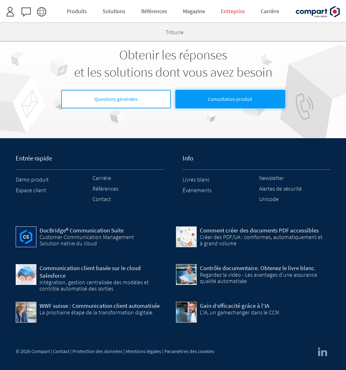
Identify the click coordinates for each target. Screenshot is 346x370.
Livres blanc (196, 179)
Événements (197, 190)
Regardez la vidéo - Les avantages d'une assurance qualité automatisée (258, 278)
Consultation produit (230, 99)
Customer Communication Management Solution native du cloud (87, 240)
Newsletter (271, 178)
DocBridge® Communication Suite (82, 230)
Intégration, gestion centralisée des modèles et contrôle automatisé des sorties (94, 285)
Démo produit (32, 179)
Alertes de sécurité (280, 188)
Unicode (269, 199)
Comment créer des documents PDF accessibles (259, 230)
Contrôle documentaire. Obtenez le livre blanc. (258, 268)
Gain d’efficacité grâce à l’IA (234, 305)
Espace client (31, 190)
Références (105, 188)
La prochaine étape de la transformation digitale (96, 312)
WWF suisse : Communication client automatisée (100, 305)
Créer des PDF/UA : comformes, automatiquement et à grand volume (261, 240)
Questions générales (116, 99)
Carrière (102, 178)
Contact (102, 199)
